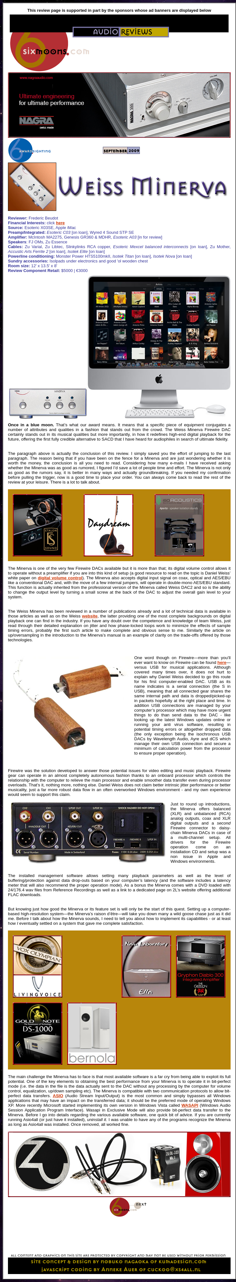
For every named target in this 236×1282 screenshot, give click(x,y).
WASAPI (190, 1105)
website (90, 616)
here (60, 222)
